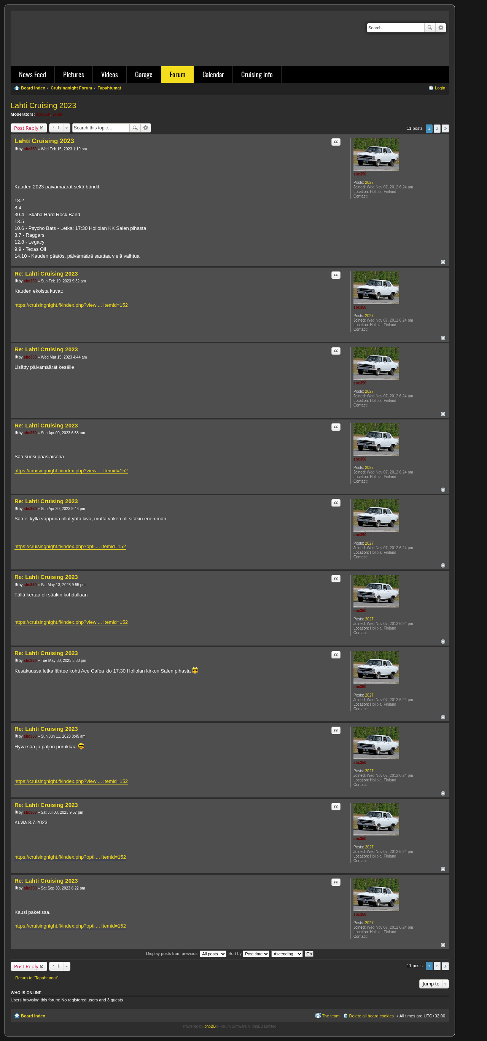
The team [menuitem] (330, 1016)
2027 (369, 182)
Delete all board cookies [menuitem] (371, 1016)
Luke (57, 114)
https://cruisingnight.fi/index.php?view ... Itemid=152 (71, 305)
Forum (177, 74)
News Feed (32, 74)
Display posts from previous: (186, 953)
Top (443, 262)
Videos (109, 74)
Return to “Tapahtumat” (36, 978)
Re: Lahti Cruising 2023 (46, 273)
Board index (33, 1016)
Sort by (248, 953)
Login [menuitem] (440, 88)
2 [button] (437, 128)
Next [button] (445, 128)
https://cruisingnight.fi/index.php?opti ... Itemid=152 (70, 546)
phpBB (210, 1026)
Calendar (213, 74)
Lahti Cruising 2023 (43, 105)
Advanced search (441, 27)
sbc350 (43, 114)
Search (430, 27)
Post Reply (26, 127)
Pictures (73, 74)
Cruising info (257, 74)
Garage (144, 74)
